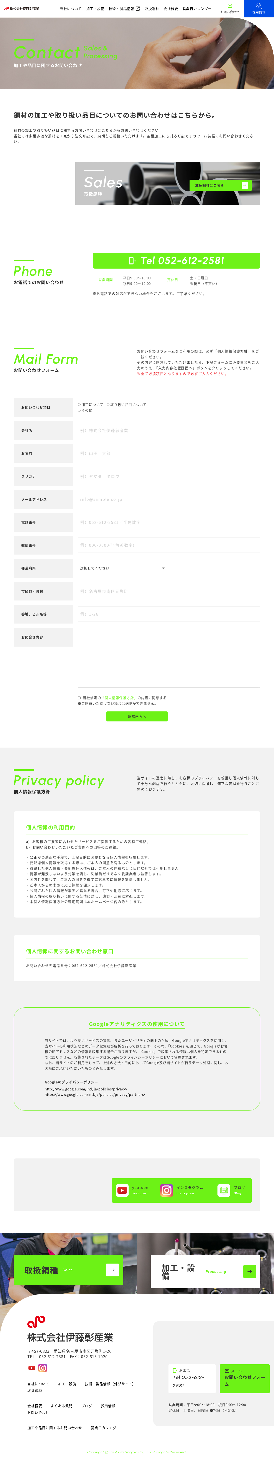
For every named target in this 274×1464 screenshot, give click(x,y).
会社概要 (170, 8)
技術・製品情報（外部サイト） (110, 1384)
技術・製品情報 (124, 9)
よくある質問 (62, 1406)
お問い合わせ (38, 1412)
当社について (71, 8)
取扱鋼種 (152, 8)
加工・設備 (95, 8)
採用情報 (108, 1406)
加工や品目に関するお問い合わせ (54, 1428)
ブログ (86, 1406)
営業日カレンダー (197, 8)
